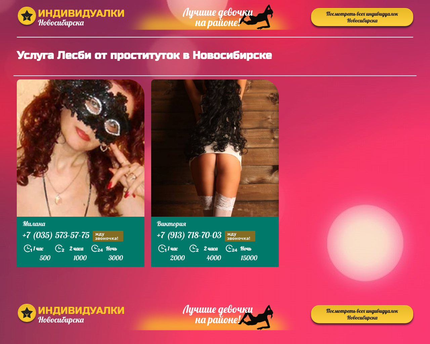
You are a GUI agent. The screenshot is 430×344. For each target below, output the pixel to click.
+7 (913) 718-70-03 (206, 236)
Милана (34, 223)
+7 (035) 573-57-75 (73, 236)
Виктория (171, 223)
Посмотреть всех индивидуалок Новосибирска (362, 17)
